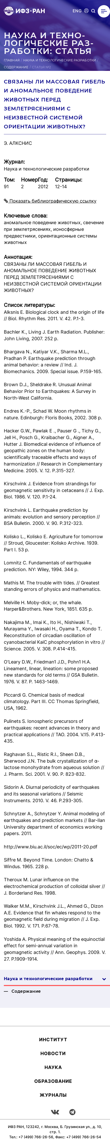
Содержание (16, 67)
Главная (12, 60)
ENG (77, 10)
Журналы (53, 1095)
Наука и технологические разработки (59, 60)
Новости (53, 1053)
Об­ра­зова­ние (53, 1081)
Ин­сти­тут (53, 1039)
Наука (53, 1067)
